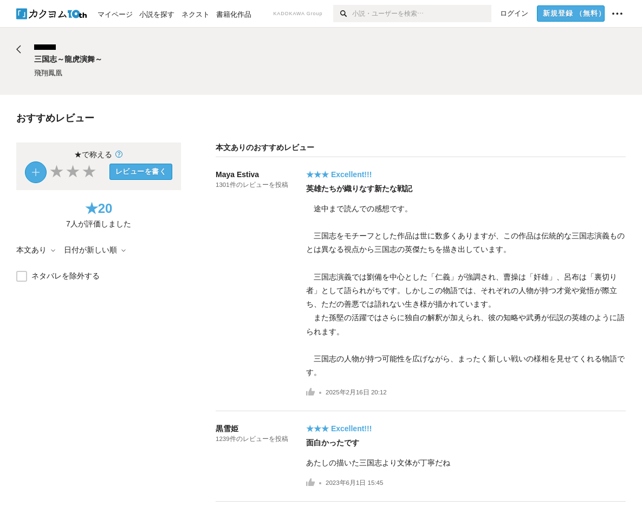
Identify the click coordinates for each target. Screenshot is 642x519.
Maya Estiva (237, 174)
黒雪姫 (227, 428)
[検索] (342, 13)
